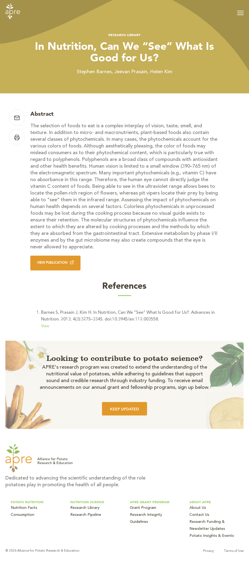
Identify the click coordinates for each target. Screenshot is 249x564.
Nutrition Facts (24, 508)
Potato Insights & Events (211, 536)
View (45, 326)
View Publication (55, 262)
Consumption (22, 515)
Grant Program (143, 508)
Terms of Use (234, 551)
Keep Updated (124, 409)
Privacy (208, 551)
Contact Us (199, 515)
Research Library (124, 35)
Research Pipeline (85, 515)
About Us (197, 508)
